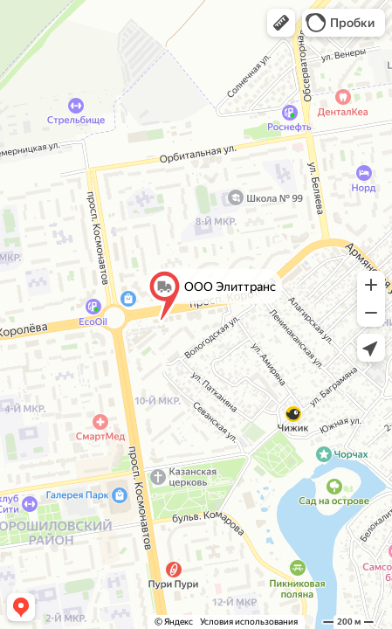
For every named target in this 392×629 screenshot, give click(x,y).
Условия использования (249, 621)
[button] (281, 23)
